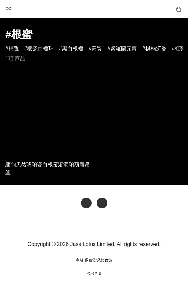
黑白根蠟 (72, 48)
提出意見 (94, 273)
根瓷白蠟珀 (40, 48)
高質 (97, 48)
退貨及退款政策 (98, 260)
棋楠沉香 (156, 48)
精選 (13, 48)
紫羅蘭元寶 (123, 48)
